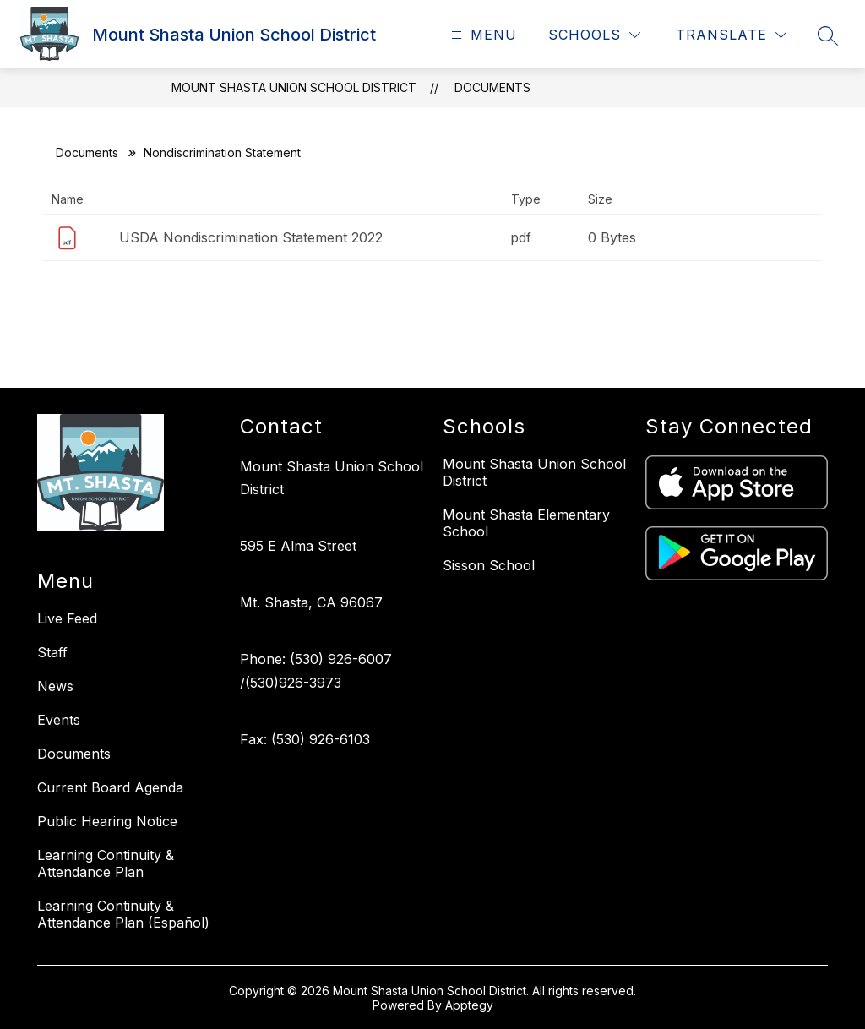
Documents (492, 87)
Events (58, 719)
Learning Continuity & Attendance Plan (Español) (123, 914)
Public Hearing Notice (107, 821)
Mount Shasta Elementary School (526, 523)
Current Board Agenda (110, 787)
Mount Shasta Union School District (293, 87)
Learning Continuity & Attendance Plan (105, 863)
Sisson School (489, 565)
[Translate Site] (731, 35)
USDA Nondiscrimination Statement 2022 (251, 237)
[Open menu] (482, 35)
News (55, 686)
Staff (52, 652)
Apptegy (469, 1005)
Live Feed (67, 618)
